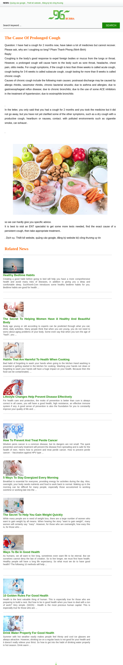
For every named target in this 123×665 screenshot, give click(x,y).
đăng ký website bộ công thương (75, 237)
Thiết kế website (34, 3)
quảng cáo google (46, 237)
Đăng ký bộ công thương (52, 3)
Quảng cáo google (17, 3)
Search (111, 25)
